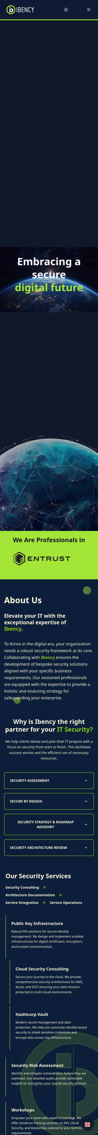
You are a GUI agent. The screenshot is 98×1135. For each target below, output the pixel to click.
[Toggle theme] (65, 9)
